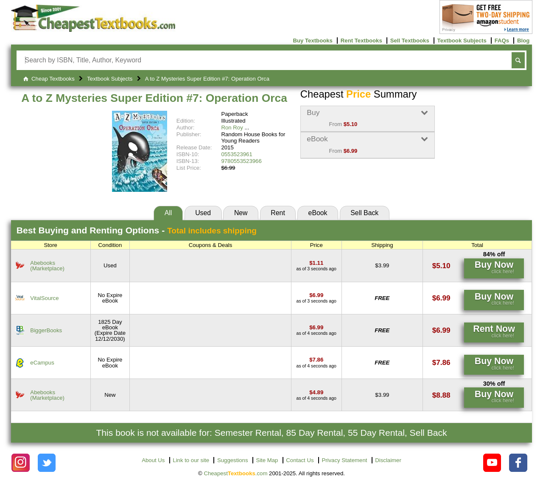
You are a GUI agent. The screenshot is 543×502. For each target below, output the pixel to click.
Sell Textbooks (409, 40)
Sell (364, 212)
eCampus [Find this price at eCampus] (42, 362)
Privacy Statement (344, 460)
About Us (153, 460)
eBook (317, 212)
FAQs (502, 40)
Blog (523, 40)
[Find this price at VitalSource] (316, 295)
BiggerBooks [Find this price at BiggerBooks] (46, 330)
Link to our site (191, 460)
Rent (278, 212)
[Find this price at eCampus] (316, 359)
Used (203, 212)
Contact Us (299, 460)
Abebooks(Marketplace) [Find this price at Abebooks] (47, 266)
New (241, 212)
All (168, 212)
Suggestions (232, 460)
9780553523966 (241, 161)
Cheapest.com (235, 473)
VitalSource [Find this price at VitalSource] (44, 298)
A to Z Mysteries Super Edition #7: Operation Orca (154, 98)
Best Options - (137, 230)
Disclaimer (388, 460)
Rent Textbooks (361, 40)
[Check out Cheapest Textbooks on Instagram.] (20, 463)
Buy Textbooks (313, 40)
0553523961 (236, 154)
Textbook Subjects (462, 40)
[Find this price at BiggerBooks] (316, 327)
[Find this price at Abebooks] (316, 263)
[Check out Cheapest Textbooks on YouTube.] (492, 463)
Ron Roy (232, 127)
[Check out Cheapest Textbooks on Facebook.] (518, 463)
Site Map (267, 460)
